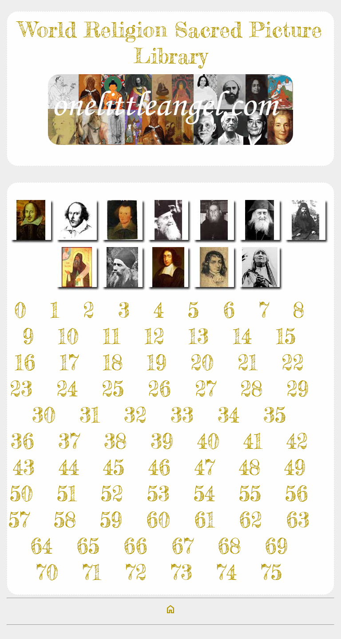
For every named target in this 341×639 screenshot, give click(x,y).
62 (250, 520)
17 (69, 362)
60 (158, 520)
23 (21, 388)
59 (111, 520)
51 (67, 493)
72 (136, 572)
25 (113, 388)
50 (21, 493)
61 (204, 520)
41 (252, 441)
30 (44, 415)
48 (249, 467)
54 (204, 493)
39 (162, 441)
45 (113, 467)
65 (87, 546)
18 (113, 362)
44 (69, 467)
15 (286, 336)
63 (297, 520)
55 (250, 493)
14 (242, 336)
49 (294, 467)
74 (226, 572)
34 (228, 415)
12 (154, 336)
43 (24, 467)
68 (229, 546)
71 (91, 572)
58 (65, 520)
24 (67, 388)
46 (159, 467)
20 (202, 362)
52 (112, 493)
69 (276, 546)
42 (297, 441)
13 (198, 336)
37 (69, 441)
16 (25, 362)
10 (68, 336)
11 (111, 336)
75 (271, 572)
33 (182, 415)
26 (159, 388)
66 (135, 546)
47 (204, 467)
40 (208, 441)
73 (181, 572)
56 (296, 493)
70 (47, 572)
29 (297, 388)
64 (41, 546)
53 (158, 493)
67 (182, 546)
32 (135, 415)
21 (248, 362)
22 (293, 362)
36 (22, 441)
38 (115, 441)
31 (89, 415)
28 (251, 388)
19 (157, 362)
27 (205, 388)
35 (274, 415)
